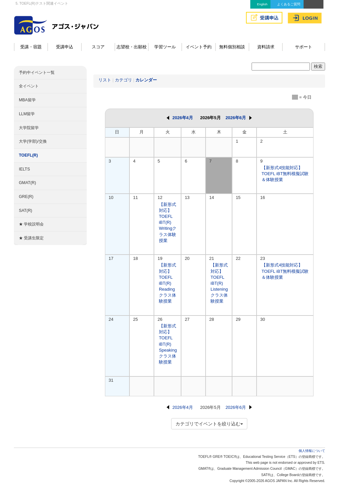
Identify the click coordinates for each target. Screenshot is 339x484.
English (262, 4)
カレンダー (146, 79)
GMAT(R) (27, 182)
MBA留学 (27, 100)
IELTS (24, 169)
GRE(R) (26, 196)
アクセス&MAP (313, 4)
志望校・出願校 (132, 46)
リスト (104, 79)
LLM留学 (27, 114)
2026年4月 (180, 117)
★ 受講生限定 (31, 238)
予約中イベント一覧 (37, 72)
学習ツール (165, 46)
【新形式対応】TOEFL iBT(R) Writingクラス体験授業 (167, 222)
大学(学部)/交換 (33, 141)
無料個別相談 (232, 46)
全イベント (29, 86)
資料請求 (265, 46)
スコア (98, 46)
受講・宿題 (31, 46)
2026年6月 (238, 117)
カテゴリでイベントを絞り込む (209, 423)
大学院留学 (29, 127)
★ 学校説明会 (31, 224)
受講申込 (64, 46)
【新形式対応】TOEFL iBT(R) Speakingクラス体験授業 (168, 343)
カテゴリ (123, 79)
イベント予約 (199, 46)
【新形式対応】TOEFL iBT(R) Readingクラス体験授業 (167, 283)
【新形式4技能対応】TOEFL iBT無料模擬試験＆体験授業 (285, 173)
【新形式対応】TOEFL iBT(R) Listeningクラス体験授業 (219, 283)
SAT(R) (25, 210)
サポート (303, 46)
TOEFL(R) (28, 155)
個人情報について (312, 451)
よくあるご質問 (288, 4)
